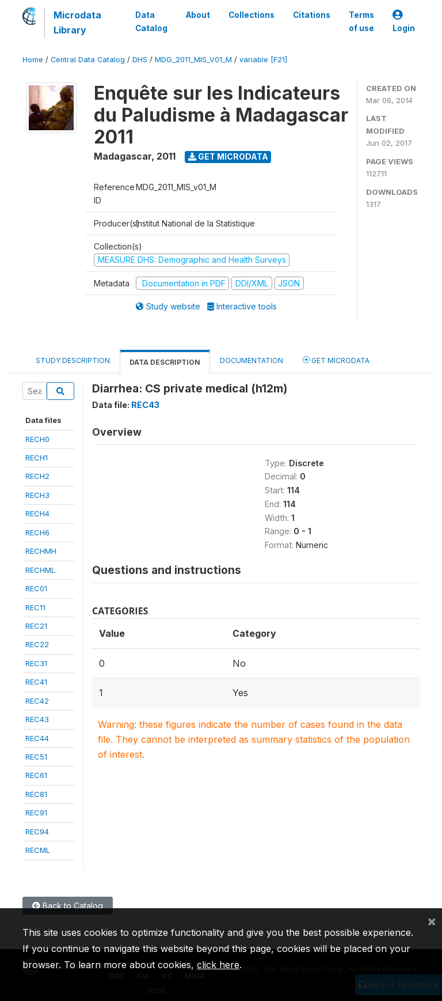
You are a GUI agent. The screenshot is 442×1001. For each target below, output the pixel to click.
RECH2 (37, 476)
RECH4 (37, 513)
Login (404, 21)
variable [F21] (263, 59)
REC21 (36, 625)
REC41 (36, 681)
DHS (139, 59)
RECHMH (40, 551)
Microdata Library (77, 22)
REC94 (37, 831)
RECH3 (37, 495)
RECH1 (36, 457)
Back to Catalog (67, 906)
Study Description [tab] (73, 360)
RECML (37, 850)
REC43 (37, 719)
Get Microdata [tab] (336, 360)
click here (218, 964)
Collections (251, 15)
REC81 (36, 794)
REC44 (37, 738)
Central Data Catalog (88, 59)
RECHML (40, 570)
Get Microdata (228, 156)
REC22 (37, 644)
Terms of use (361, 21)
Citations (311, 15)
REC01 (36, 588)
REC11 (35, 607)
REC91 (36, 812)
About (198, 15)
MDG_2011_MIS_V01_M (193, 59)
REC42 (37, 700)
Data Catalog (151, 21)
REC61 (36, 775)
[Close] (431, 921)
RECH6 (37, 532)
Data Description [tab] (164, 362)
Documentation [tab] (251, 360)
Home (32, 59)
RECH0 (37, 439)
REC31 (36, 663)
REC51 (36, 756)
